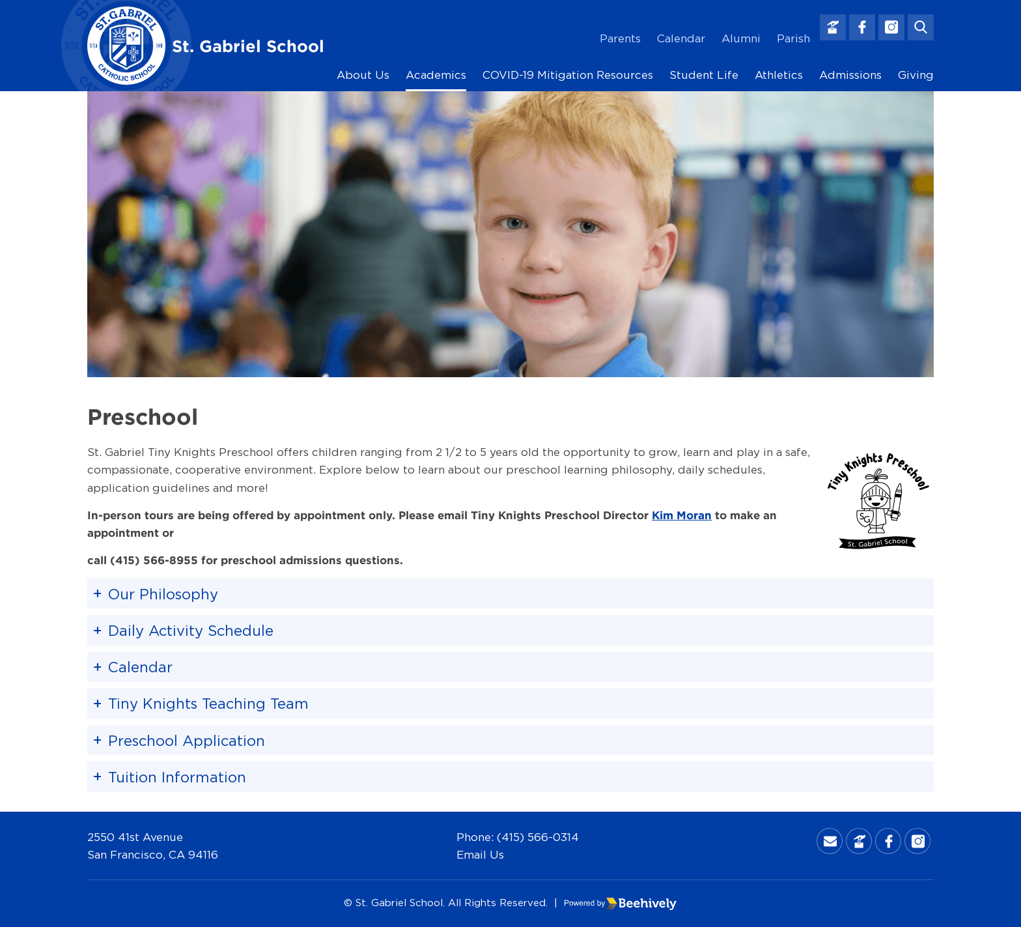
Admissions (850, 74)
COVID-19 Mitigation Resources (568, 74)
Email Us (480, 854)
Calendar (681, 38)
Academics (436, 74)
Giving (916, 74)
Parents (620, 38)
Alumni (741, 38)
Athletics (779, 74)
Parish (793, 38)
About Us (363, 74)
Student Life (703, 74)
